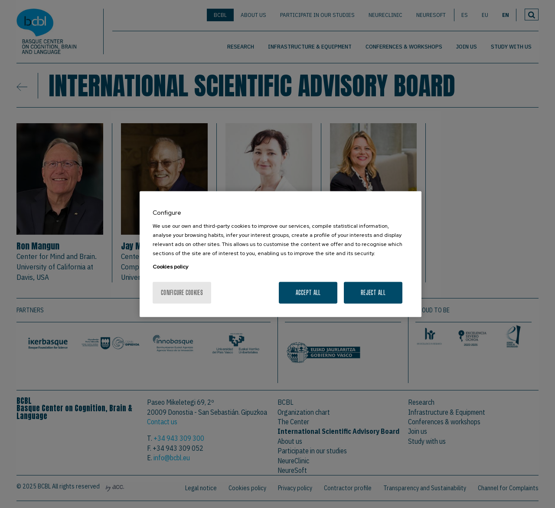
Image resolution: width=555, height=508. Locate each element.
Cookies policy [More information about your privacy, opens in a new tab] (170, 266)
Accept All (308, 292)
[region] (280, 254)
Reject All (373, 292)
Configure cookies (182, 292)
